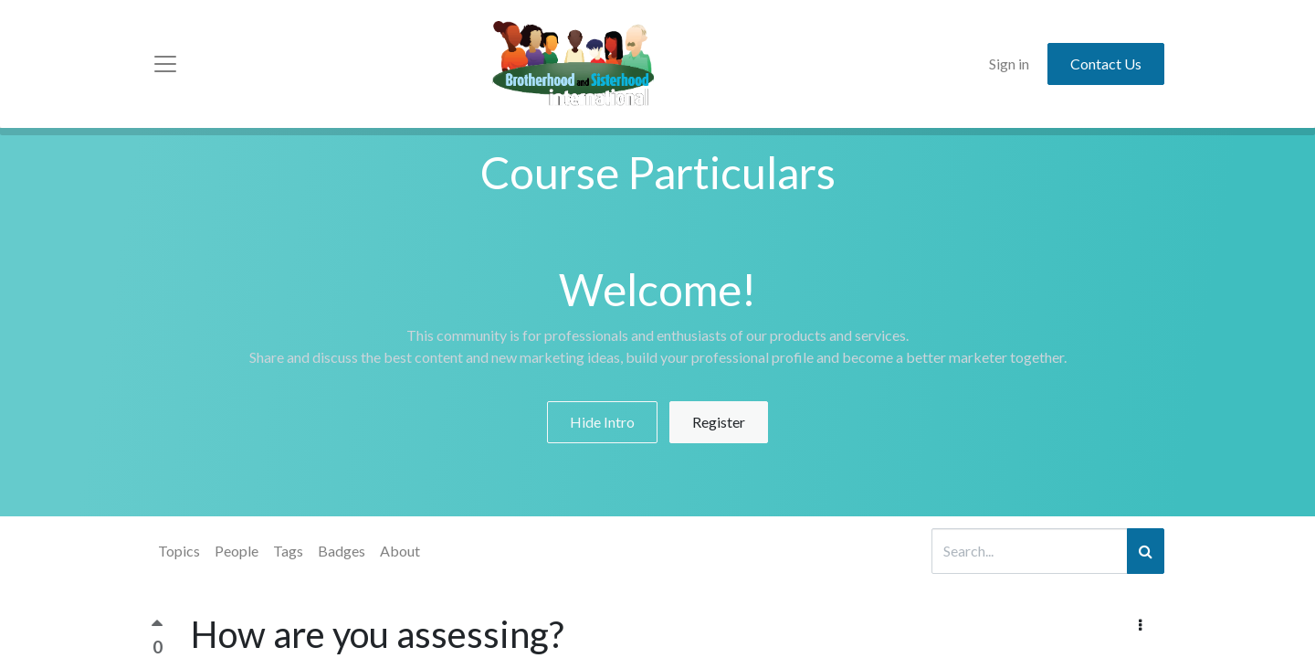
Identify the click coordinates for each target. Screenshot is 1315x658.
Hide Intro (602, 421)
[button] (1140, 625)
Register (718, 421)
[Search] (1145, 551)
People (236, 550)
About (400, 550)
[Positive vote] (157, 627)
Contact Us (1105, 63)
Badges (341, 550)
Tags (288, 550)
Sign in (1009, 63)
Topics (179, 550)
